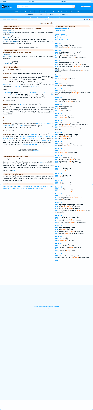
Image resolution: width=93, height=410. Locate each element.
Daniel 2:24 (59, 113)
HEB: (57, 45)
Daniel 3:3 (8, 93)
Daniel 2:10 (22, 136)
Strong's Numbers (33, 186)
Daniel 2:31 (33, 86)
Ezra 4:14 (47, 136)
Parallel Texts (39, 188)
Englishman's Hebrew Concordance (23, 188)
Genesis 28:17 (27, 144)
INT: (56, 47)
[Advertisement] (46, 275)
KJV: (56, 56)
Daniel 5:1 (58, 203)
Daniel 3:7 (58, 166)
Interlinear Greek (8, 186)
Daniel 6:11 (34, 138)
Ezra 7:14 (58, 75)
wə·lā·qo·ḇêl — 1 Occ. (62, 39)
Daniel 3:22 (21, 125)
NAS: (57, 54)
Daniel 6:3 (58, 254)
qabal (41, 162)
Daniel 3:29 (59, 187)
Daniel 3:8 (58, 173)
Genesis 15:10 (7, 84)
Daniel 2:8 (17, 86)
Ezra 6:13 (22, 104)
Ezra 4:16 (50, 95)
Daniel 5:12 (59, 236)
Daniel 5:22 (10, 138)
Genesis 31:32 (36, 144)
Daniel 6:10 (6, 125)
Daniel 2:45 (38, 136)
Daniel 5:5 (58, 215)
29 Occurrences (60, 261)
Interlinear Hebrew (21, 186)
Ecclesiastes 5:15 (44, 140)
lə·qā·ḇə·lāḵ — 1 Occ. (61, 36)
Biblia (4, 19)
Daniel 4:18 (59, 194)
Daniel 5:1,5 (41, 93)
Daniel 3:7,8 (49, 123)
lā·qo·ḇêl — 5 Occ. (61, 38)
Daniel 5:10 (13, 95)
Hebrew (12, 19)
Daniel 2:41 (30, 136)
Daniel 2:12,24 (40, 123)
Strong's (8, 19)
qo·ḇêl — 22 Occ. (60, 34)
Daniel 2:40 (26, 138)
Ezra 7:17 (14, 125)
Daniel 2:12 (59, 104)
